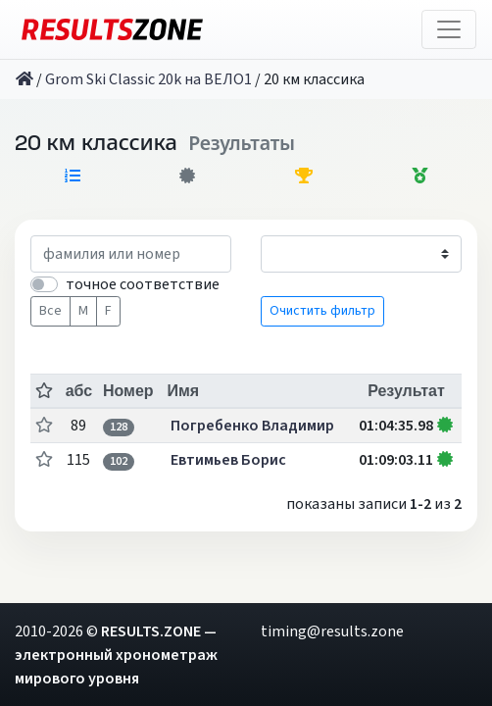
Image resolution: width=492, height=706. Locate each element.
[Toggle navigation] (448, 29)
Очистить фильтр (322, 311)
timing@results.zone (332, 631)
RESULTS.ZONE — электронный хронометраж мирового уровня (116, 655)
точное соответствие (143, 284)
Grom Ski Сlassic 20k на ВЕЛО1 (148, 79)
